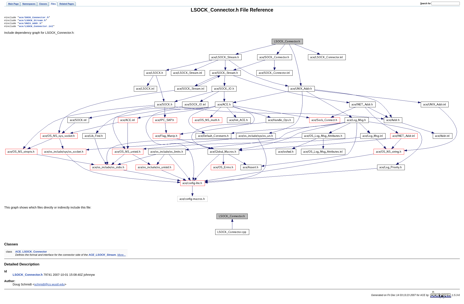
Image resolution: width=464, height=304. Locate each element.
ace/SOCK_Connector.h (33, 17)
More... (121, 256)
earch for (425, 3)
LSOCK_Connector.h (28, 276)
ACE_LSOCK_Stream (102, 256)
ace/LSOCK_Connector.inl (36, 28)
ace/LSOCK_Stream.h (32, 21)
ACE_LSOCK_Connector (31, 253)
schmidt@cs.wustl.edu (49, 286)
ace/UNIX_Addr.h (30, 24)
